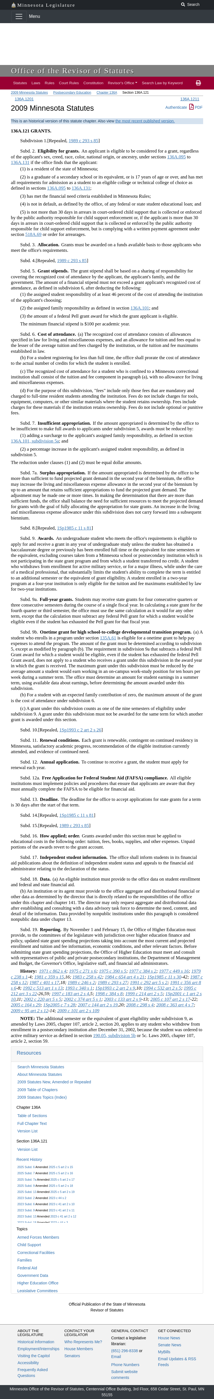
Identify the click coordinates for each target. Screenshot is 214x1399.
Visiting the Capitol (34, 1356)
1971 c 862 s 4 (52, 971)
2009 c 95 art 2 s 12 (29, 1010)
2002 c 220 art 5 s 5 (42, 999)
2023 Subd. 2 (26, 1198)
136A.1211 (189, 99)
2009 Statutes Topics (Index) (42, 1097)
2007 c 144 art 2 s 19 (98, 1004)
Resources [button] (29, 1053)
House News (169, 1338)
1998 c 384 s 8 (109, 993)
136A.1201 (24, 99)
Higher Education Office (38, 1283)
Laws (35, 83)
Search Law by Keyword (162, 83)
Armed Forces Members (38, 1237)
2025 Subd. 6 (26, 1167)
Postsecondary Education (72, 93)
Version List (27, 1131)
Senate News (169, 1345)
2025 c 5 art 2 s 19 (62, 1191)
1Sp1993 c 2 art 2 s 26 (80, 730)
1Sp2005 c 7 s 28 (59, 1004)
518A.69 (33, 234)
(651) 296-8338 (124, 1351)
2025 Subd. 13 (26, 1191)
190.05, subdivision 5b (114, 1035)
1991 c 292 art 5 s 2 (148, 982)
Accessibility (28, 1363)
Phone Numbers (125, 1364)
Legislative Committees (37, 1291)
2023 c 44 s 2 (57, 1198)
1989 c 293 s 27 (112, 982)
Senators (72, 1356)
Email (116, 1356)
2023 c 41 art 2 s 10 (62, 1204)
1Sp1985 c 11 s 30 (164, 977)
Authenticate (176, 107)
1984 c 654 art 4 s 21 (125, 977)
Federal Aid (27, 1268)
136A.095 (176, 157)
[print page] (198, 83)
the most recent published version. (145, 121)
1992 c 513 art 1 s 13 (43, 988)
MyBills (164, 1352)
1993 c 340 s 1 (79, 988)
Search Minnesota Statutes (40, 1067)
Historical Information (36, 1342)
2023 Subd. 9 (26, 1210)
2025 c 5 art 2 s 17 (62, 1179)
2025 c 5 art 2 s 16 (61, 1173)
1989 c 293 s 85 (83, 140)
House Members (78, 1349)
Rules (50, 83)
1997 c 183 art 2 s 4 (70, 993)
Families (24, 1260)
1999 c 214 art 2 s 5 (144, 993)
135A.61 (108, 638)
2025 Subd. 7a (26, 1179)
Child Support (29, 1245)
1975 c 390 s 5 (112, 971)
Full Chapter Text (32, 1123)
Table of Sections (32, 1115)
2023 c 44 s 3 (59, 1222)
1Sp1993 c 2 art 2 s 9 (115, 988)
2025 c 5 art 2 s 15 (61, 1167)
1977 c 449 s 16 (174, 971)
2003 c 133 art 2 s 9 (122, 999)
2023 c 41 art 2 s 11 (62, 1210)
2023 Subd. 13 (26, 1216)
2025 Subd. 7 (26, 1173)
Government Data (32, 1275)
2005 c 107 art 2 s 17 (170, 999)
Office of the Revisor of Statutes (72, 70)
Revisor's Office (121, 83)
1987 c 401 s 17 (44, 982)
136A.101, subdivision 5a (35, 441)
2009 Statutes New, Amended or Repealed (54, 1082)
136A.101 (139, 308)
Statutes (20, 83)
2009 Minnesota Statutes (29, 93)
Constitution (93, 83)
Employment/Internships (38, 1349)
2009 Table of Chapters (37, 1090)
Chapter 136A (107, 93)
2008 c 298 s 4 (140, 1004)
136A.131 (20, 162)
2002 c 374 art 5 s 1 (82, 999)
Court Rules (69, 83)
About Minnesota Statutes (39, 1074)
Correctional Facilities (36, 1252)
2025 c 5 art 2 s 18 (61, 1185)
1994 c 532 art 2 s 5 (162, 988)
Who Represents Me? (83, 1342)
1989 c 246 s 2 (81, 982)
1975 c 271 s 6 (82, 971)
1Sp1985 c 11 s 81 (74, 528)
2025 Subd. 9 (26, 1185)
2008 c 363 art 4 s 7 (175, 1004)
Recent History (29, 1159)
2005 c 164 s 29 (25, 1004)
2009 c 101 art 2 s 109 (78, 1010)
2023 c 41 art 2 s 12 (63, 1216)
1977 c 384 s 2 (142, 971)
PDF (196, 107)
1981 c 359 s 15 (49, 977)
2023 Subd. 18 (26, 1222)
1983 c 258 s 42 (87, 977)
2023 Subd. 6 (26, 1204)
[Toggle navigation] (19, 16)
